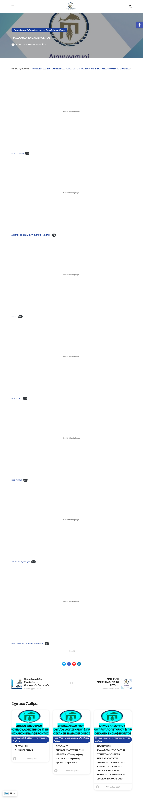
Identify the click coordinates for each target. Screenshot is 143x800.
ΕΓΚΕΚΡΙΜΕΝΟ (16, 480)
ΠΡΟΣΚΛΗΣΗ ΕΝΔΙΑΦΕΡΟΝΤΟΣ (24, 748)
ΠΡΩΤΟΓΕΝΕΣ (16, 398)
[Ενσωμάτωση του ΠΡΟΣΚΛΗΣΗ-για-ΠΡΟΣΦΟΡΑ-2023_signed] (71, 601)
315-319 (14, 317)
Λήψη (27, 153)
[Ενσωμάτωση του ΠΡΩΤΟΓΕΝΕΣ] (71, 356)
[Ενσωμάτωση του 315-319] (71, 275)
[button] (139, 25)
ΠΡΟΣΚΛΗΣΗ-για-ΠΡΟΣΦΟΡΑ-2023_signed (27, 644)
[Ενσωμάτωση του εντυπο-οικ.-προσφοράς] (71, 520)
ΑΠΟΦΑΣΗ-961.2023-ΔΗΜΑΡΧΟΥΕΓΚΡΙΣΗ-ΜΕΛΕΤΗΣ (31, 235)
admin (18, 44)
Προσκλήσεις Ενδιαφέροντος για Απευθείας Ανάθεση (39, 30)
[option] (30, 736)
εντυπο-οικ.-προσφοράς (20, 562)
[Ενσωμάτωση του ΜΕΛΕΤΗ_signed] (71, 111)
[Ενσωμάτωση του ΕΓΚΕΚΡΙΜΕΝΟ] (71, 438)
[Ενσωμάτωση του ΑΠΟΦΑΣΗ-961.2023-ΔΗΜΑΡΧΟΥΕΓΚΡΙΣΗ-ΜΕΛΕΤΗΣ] (71, 193)
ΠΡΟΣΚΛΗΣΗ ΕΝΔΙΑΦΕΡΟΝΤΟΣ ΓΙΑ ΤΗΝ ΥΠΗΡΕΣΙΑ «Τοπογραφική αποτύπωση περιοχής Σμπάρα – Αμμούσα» (70, 754)
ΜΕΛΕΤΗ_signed (17, 153)
